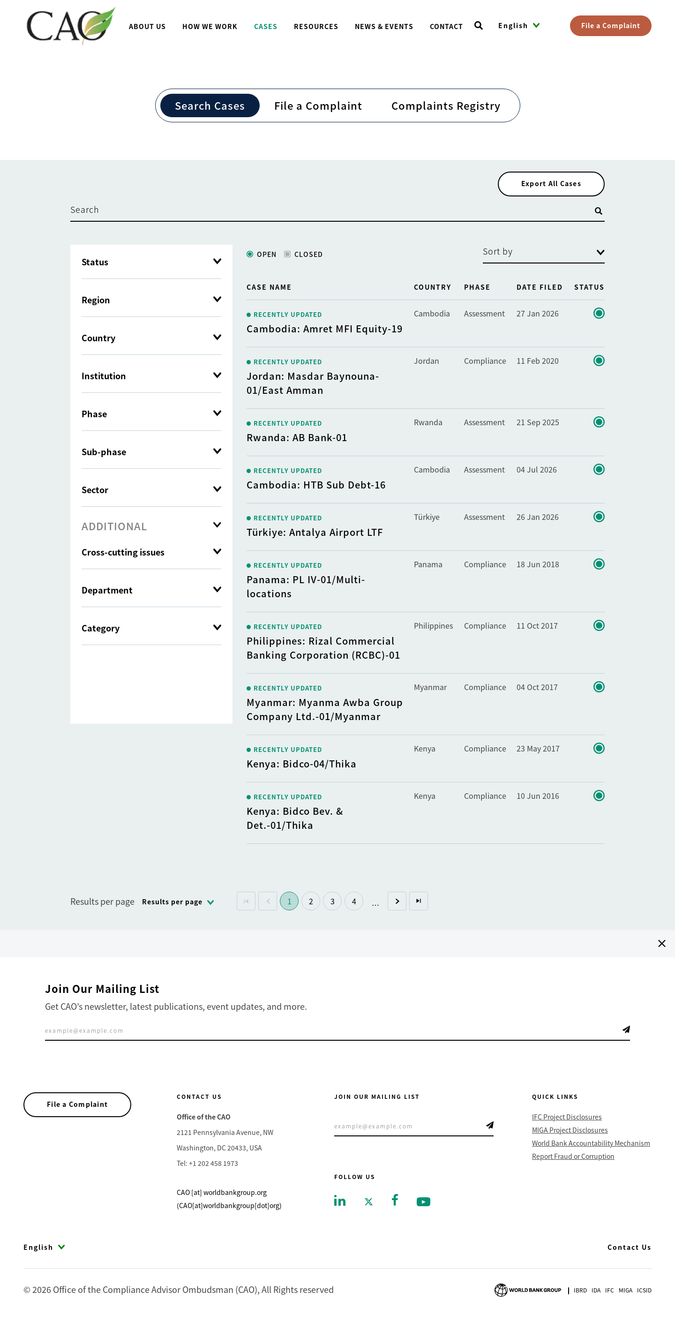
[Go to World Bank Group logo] (528, 1290)
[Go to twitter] (368, 1202)
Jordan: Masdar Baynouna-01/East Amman (313, 384)
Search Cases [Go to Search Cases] (210, 105)
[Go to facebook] (395, 1200)
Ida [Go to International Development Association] (596, 1292)
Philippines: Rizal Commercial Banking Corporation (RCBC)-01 (323, 649)
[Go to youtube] (423, 1202)
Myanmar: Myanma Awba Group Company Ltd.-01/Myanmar (325, 711)
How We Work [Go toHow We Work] (210, 26)
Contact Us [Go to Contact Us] (630, 1249)
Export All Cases (548, 184)
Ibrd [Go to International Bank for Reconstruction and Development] (580, 1292)
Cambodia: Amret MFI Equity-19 (325, 330)
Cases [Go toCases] (266, 26)
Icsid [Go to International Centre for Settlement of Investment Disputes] (644, 1292)
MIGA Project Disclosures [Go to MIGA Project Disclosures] (570, 1131)
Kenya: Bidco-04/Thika (302, 765)
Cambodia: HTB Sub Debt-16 (316, 486)
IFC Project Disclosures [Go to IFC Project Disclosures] (567, 1118)
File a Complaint (610, 25)
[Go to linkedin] (339, 1201)
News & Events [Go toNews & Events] (384, 26)
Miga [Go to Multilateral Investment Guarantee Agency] (625, 1292)
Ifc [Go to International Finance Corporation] (609, 1292)
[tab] (151, 527)
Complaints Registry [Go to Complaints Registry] (446, 105)
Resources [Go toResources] (316, 26)
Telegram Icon (626, 1031)
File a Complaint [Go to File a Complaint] (318, 105)
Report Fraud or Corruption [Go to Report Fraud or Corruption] (573, 1158)
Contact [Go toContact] (446, 26)
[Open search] (478, 26)
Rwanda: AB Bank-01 (297, 439)
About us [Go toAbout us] (147, 26)
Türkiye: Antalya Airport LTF (315, 534)
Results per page (102, 903)
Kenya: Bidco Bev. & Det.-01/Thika (295, 820)
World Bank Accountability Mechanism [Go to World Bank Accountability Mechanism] (591, 1144)
